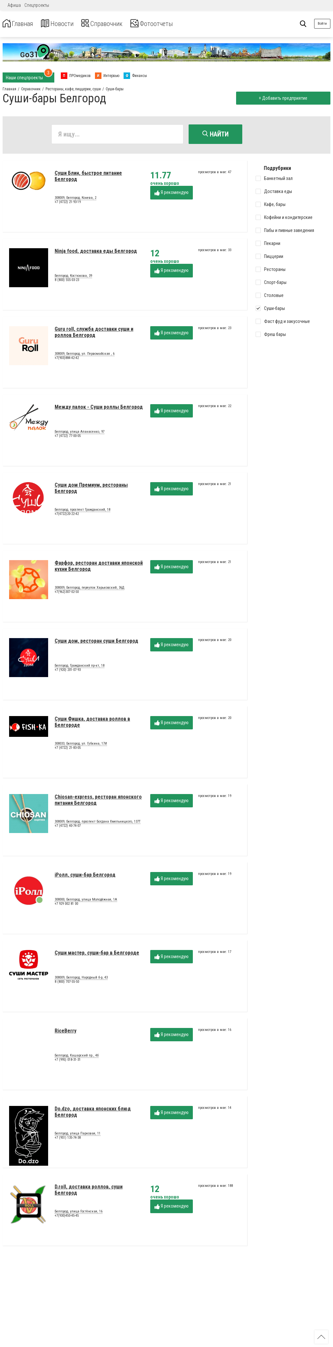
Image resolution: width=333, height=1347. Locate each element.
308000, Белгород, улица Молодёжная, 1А (86, 901)
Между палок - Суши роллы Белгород (99, 408)
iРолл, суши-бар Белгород (85, 876)
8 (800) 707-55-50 (67, 983)
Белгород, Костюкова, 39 (73, 277)
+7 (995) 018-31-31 (68, 1061)
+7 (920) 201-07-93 (68, 671)
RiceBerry (65, 1032)
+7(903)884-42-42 (67, 359)
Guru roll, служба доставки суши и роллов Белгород (94, 333)
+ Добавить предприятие (281, 98)
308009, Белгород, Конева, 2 (75, 199)
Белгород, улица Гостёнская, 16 (78, 1213)
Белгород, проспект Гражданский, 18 (82, 511)
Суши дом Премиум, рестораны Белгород (91, 489)
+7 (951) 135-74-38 (68, 1139)
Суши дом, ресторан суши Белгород (96, 642)
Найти (215, 134)
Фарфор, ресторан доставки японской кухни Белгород (99, 567)
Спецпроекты (36, 5)
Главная (20, 23)
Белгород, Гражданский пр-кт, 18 (79, 667)
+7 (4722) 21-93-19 (68, 203)
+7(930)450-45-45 (67, 1217)
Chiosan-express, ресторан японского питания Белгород (98, 801)
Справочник (115, 23)
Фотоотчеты (172, 23)
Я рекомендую (171, 194)
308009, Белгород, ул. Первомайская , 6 (84, 355)
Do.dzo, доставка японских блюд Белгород (93, 1113)
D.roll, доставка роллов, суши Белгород (89, 1191)
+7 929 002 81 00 (66, 905)
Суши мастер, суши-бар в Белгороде (97, 954)
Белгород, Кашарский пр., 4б (77, 1057)
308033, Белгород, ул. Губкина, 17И (81, 745)
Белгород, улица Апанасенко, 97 (79, 433)
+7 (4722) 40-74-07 (68, 827)
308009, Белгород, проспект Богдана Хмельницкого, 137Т (97, 823)
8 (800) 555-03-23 (67, 281)
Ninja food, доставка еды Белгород (96, 253)
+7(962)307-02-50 (67, 593)
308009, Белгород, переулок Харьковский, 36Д (89, 589)
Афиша (14, 5)
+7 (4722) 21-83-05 (68, 749)
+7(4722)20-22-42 (67, 515)
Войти (322, 23)
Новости (64, 23)
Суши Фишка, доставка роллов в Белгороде (92, 723)
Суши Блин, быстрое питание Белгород (88, 178)
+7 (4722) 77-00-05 (68, 437)
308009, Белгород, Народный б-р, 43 (81, 979)
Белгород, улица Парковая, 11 (77, 1135)
